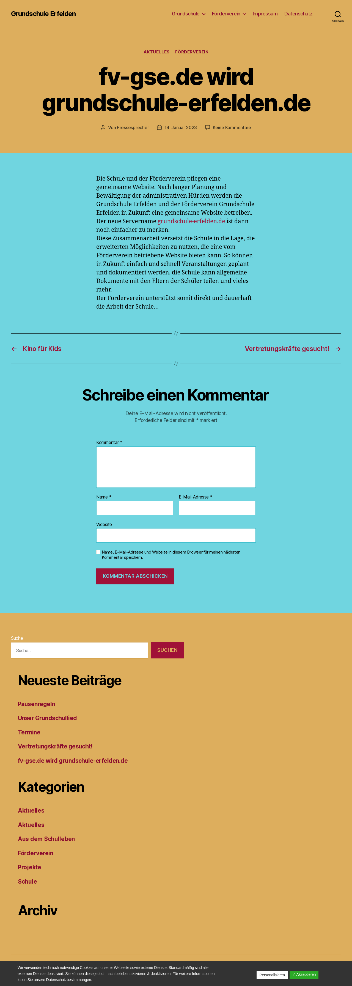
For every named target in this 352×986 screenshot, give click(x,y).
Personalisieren (272, 975)
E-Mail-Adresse (196, 497)
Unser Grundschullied (47, 718)
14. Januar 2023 (180, 127)
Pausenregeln (36, 704)
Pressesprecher (133, 127)
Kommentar (109, 442)
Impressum (265, 14)
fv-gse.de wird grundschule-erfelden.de (73, 760)
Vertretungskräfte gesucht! (55, 746)
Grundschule (186, 14)
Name (103, 497)
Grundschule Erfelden (43, 13)
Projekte (29, 867)
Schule (27, 881)
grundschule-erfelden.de (191, 221)
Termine (29, 732)
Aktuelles (157, 52)
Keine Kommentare (232, 127)
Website (104, 524)
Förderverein (226, 14)
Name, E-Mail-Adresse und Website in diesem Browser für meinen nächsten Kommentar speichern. (171, 555)
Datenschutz (298, 14)
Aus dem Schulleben (46, 838)
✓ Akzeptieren (304, 974)
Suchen (167, 650)
